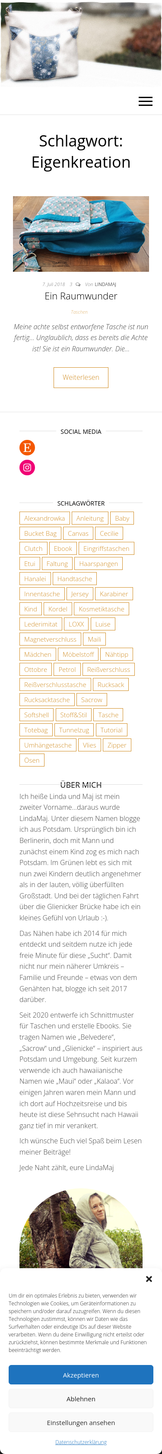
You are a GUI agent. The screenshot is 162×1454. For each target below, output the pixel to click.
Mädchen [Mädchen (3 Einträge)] (37, 654)
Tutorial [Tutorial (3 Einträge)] (112, 729)
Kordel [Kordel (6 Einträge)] (57, 609)
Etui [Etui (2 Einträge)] (29, 563)
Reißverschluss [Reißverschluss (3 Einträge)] (108, 669)
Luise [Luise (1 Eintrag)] (103, 624)
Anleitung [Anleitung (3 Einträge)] (90, 518)
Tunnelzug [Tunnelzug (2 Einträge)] (74, 729)
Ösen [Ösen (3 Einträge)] (32, 760)
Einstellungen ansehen (81, 1422)
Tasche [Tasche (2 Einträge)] (108, 714)
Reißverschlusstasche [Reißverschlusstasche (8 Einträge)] (55, 684)
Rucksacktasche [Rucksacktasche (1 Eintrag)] (47, 699)
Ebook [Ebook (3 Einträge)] (63, 548)
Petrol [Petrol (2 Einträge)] (67, 669)
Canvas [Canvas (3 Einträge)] (78, 533)
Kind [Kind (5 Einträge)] (30, 609)
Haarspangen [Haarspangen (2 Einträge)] (98, 563)
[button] (149, 1279)
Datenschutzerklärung (81, 1442)
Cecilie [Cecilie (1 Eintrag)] (109, 533)
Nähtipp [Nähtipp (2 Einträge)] (116, 654)
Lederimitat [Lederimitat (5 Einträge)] (40, 624)
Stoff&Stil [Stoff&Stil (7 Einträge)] (73, 714)
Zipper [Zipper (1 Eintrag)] (117, 745)
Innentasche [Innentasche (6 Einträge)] (42, 593)
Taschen (79, 312)
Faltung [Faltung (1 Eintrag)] (57, 563)
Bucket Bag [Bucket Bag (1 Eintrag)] (40, 533)
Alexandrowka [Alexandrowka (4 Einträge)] (44, 518)
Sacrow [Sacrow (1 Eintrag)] (91, 699)
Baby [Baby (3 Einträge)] (122, 518)
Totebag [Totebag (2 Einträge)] (36, 729)
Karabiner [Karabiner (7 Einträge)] (114, 593)
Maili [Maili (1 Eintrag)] (94, 639)
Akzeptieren (81, 1375)
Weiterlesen (81, 377)
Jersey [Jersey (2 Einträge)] (80, 593)
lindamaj (105, 284)
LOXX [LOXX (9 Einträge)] (76, 624)
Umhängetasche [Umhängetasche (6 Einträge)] (48, 745)
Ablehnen (81, 1398)
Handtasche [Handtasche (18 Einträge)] (74, 578)
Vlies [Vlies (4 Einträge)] (89, 745)
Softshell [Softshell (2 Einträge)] (36, 714)
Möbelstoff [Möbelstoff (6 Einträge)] (78, 654)
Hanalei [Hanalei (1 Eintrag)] (35, 578)
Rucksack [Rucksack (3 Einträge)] (111, 684)
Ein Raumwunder (81, 295)
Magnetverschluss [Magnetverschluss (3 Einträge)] (50, 639)
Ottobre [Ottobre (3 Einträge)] (35, 669)
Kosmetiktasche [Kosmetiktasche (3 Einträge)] (101, 609)
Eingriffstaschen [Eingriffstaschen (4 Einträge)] (106, 548)
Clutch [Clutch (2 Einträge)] (33, 548)
